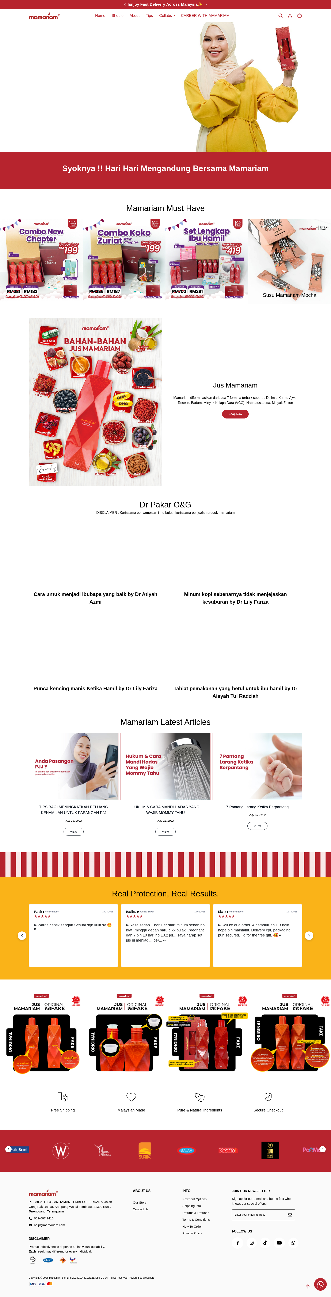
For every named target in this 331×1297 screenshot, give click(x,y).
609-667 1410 (41, 1218)
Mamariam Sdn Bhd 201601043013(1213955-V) (76, 1277)
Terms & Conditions (196, 1219)
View (73, 852)
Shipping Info (191, 1206)
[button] (306, 962)
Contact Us (141, 1209)
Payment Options (194, 1199)
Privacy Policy (192, 1233)
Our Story (140, 1202)
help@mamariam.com (47, 1225)
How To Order (192, 1226)
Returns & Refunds (195, 1213)
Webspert (148, 1277)
